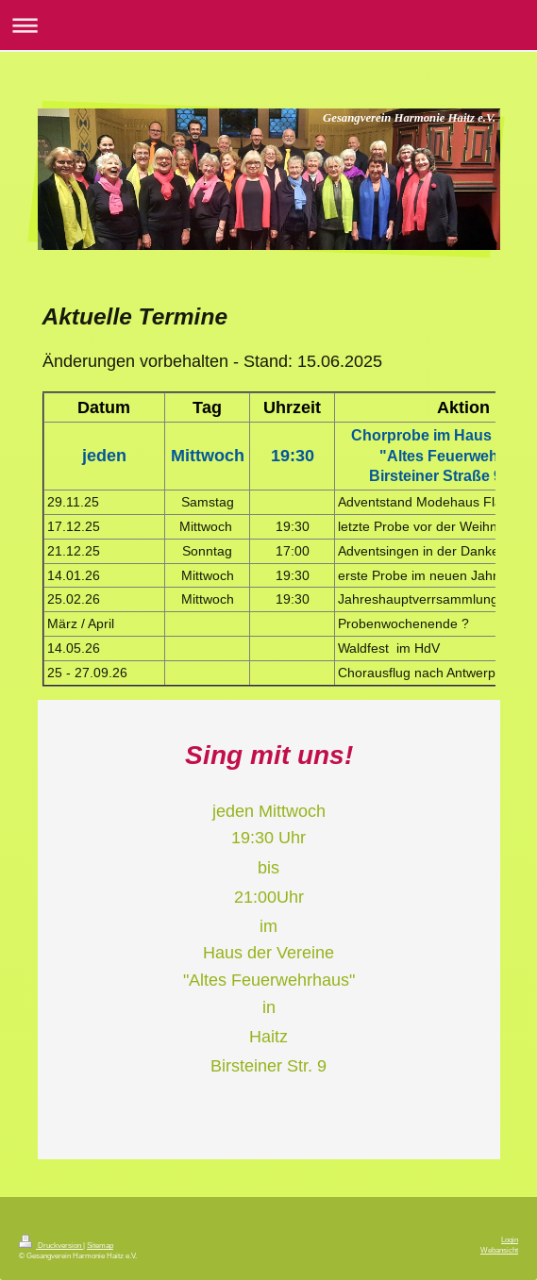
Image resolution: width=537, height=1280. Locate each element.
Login (509, 1239)
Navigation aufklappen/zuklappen (268, 25)
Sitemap (100, 1245)
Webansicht (499, 1250)
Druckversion (51, 1245)
